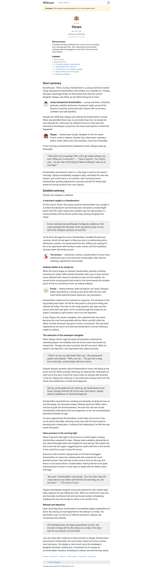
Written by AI (54, 556)
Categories (46, 556)
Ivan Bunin (76, 23)
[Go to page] (108, 2)
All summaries (92, 556)
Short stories (82, 556)
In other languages (54, 562)
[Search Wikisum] (82, 2)
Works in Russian (72, 556)
